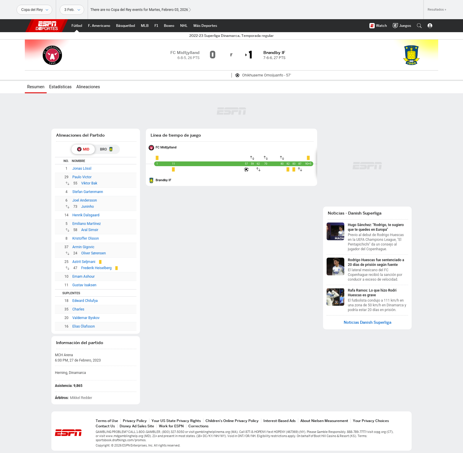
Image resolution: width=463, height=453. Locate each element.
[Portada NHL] (184, 25)
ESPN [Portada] (46, 25)
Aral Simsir (89, 230)
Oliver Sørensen (93, 253)
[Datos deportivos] (72, 9)
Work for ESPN (171, 426)
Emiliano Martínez (86, 224)
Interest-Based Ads (279, 420)
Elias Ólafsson (83, 326)
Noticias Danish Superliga (367, 322)
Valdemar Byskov (86, 318)
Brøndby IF (163, 180)
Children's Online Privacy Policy (232, 420)
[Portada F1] (156, 25)
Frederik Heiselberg (96, 268)
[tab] (83, 149)
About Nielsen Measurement (324, 420)
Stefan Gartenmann (87, 192)
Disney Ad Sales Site (137, 426)
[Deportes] (34, 9)
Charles (78, 309)
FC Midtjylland (166, 147)
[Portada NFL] (99, 25)
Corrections (198, 426)
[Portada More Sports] (205, 25)
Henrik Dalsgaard (86, 215)
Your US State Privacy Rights (176, 420)
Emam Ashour (83, 276)
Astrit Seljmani (83, 262)
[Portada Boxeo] (169, 25)
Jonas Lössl (81, 168)
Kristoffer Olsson (85, 238)
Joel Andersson (84, 200)
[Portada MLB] (145, 25)
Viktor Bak (89, 183)
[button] (419, 25)
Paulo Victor (82, 177)
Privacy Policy (135, 420)
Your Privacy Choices (371, 420)
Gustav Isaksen (84, 285)
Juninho (87, 207)
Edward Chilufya (85, 301)
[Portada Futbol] (76, 25)
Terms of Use (107, 420)
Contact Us (105, 426)
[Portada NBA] (125, 25)
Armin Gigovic (83, 247)
